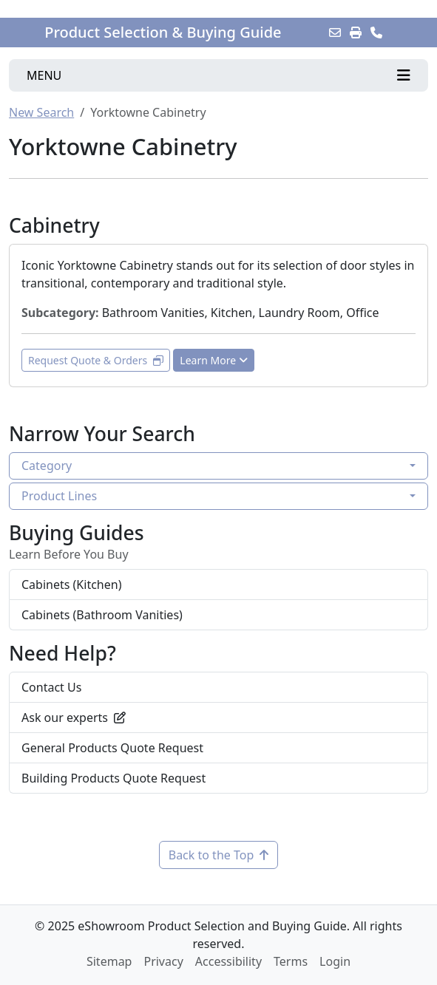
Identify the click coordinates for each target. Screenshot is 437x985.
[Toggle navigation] (218, 75)
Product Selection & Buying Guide (162, 32)
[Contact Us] (376, 32)
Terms (291, 961)
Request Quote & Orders (95, 360)
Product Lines (59, 496)
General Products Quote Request (112, 748)
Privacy (163, 961)
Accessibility (228, 961)
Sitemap (109, 961)
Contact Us (51, 687)
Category (46, 465)
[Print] (356, 32)
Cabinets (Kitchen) (71, 584)
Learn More (214, 360)
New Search (41, 112)
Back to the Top (219, 855)
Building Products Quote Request (113, 778)
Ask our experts (73, 717)
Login (334, 961)
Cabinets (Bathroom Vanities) (102, 615)
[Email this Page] (335, 32)
